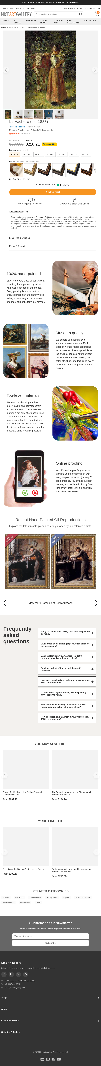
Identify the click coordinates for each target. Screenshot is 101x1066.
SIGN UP (88, 8)
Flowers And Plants (82, 897)
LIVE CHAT (29, 8)
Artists (5, 20)
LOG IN (97, 8)
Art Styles (17, 21)
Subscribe (50, 943)
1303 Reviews (25, 134)
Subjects (31, 20)
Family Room (52, 897)
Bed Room (19, 897)
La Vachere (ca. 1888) (36, 27)
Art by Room (43, 21)
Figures (66, 897)
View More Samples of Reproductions (50, 603)
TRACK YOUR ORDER (72, 8)
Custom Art (58, 21)
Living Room (25, 902)
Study (38, 902)
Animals (6, 897)
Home (3, 27)
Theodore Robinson (16, 27)
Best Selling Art (73, 21)
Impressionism (8, 902)
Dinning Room (35, 897)
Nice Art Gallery (17, 14)
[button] (6, 70)
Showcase (90, 20)
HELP (18, 8)
